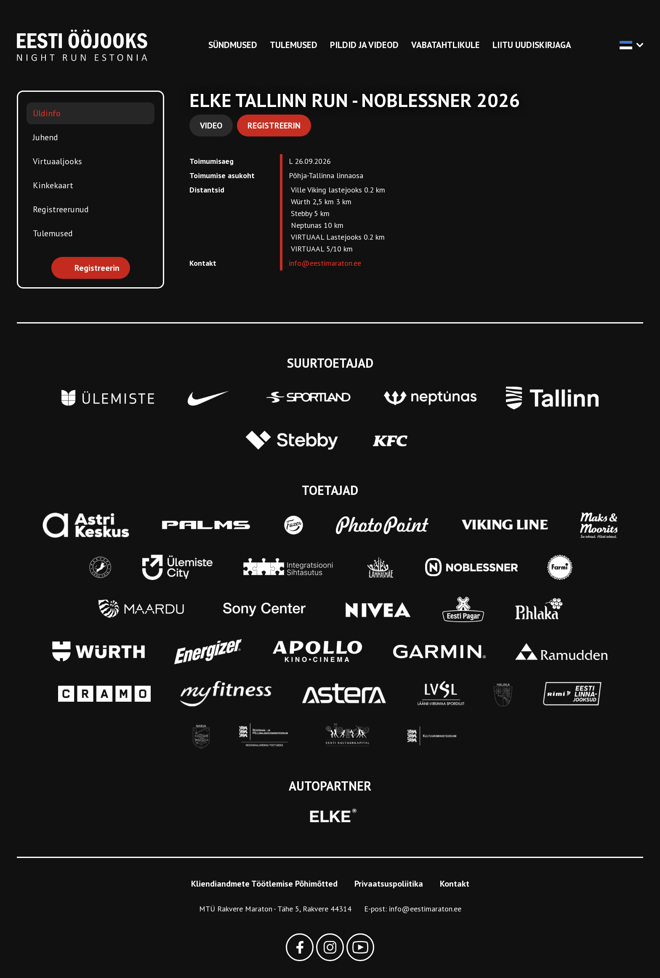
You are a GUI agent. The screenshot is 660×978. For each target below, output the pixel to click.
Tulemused (293, 45)
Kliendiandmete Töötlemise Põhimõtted (264, 883)
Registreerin (274, 125)
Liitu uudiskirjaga (531, 45)
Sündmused (232, 45)
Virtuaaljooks (57, 161)
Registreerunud (61, 209)
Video (211, 125)
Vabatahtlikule (445, 45)
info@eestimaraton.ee (325, 263)
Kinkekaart (53, 185)
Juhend (45, 137)
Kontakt (454, 883)
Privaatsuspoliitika (388, 883)
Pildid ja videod (364, 45)
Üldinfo (47, 113)
